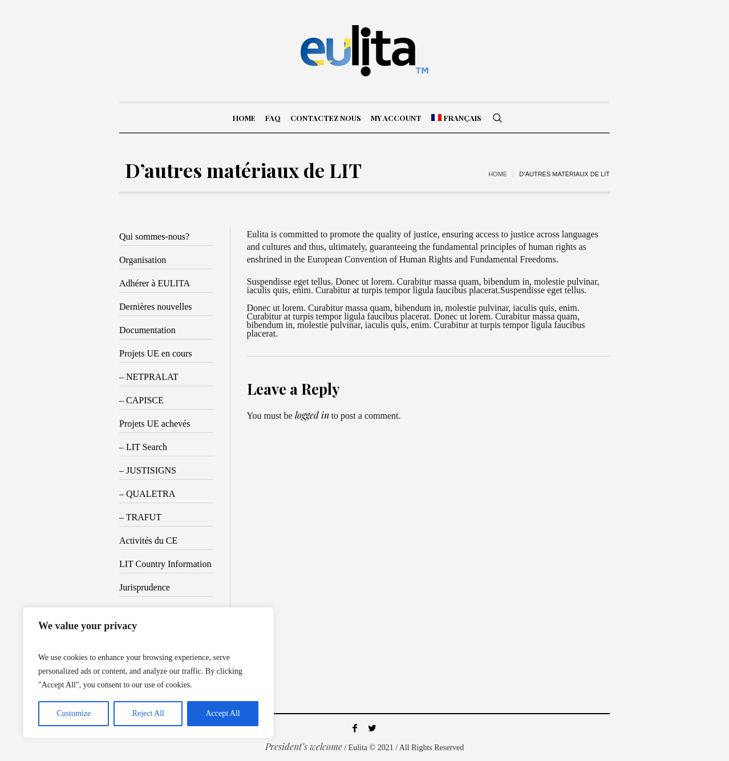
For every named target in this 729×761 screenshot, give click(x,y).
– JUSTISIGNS (147, 470)
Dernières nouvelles (155, 306)
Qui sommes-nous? (154, 236)
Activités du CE (148, 540)
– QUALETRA (147, 494)
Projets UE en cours (155, 353)
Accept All (222, 713)
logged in (312, 415)
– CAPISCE (141, 400)
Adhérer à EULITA (154, 283)
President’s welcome (303, 746)
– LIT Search (143, 447)
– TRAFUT (140, 517)
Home (497, 174)
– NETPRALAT (149, 377)
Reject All (148, 713)
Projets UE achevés (154, 423)
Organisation (142, 260)
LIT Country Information (165, 564)
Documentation (147, 330)
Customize (73, 713)
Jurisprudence (144, 587)
